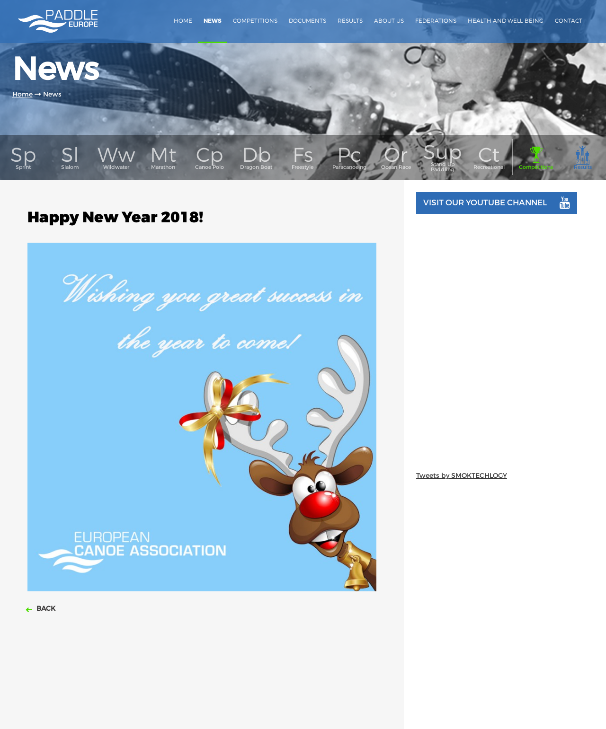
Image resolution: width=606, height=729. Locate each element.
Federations (435, 20)
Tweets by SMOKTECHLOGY (461, 475)
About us (389, 20)
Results (350, 20)
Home (183, 20)
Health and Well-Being (506, 20)
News (213, 21)
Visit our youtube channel (496, 203)
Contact (568, 20)
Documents (307, 20)
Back (45, 608)
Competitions (255, 20)
